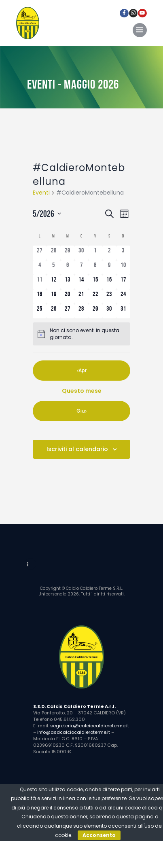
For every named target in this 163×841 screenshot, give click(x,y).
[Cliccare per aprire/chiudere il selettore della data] (48, 213)
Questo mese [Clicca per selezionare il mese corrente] (82, 391)
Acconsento (99, 835)
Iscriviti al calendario (77, 449)
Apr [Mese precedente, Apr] (82, 370)
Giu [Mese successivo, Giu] (80, 410)
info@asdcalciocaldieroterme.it (73, 732)
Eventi (41, 193)
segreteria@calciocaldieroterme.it (89, 725)
